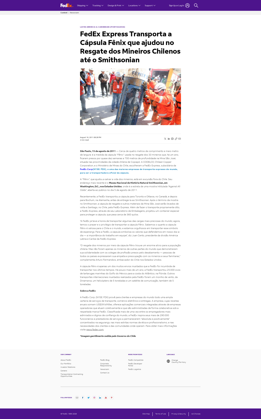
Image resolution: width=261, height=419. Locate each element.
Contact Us (104, 373)
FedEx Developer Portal (135, 365)
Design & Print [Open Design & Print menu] (116, 5)
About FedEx (66, 360)
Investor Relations (68, 367)
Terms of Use (160, 414)
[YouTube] (106, 398)
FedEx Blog (104, 360)
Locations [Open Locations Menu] (134, 5)
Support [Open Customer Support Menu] (150, 5)
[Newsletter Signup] (77, 398)
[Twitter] (88, 398)
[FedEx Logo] (67, 5)
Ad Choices (195, 414)
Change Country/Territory (176, 361)
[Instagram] (94, 398)
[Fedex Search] (196, 5)
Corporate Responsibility (106, 365)
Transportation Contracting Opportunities (72, 375)
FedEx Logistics (134, 369)
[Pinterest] (111, 398)
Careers (64, 371)
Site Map (146, 414)
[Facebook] (83, 398)
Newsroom (74, 13)
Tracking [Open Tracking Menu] (97, 5)
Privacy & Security (178, 414)
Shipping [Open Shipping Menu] (82, 5)
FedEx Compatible (135, 360)
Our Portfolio (66, 364)
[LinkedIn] (100, 398)
